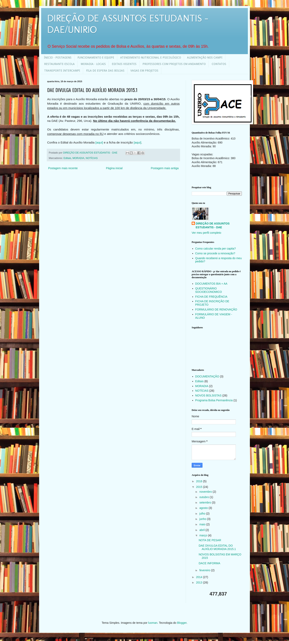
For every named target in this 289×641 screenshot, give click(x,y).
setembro (205, 502)
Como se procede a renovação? (215, 253)
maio (202, 524)
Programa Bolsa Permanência (214, 400)
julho (202, 513)
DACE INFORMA (209, 563)
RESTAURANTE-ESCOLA (59, 64)
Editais (67, 158)
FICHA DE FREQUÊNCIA (211, 296)
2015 (199, 486)
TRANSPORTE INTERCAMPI (62, 70)
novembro (206, 491)
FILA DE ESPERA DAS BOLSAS (105, 70)
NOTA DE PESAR (210, 540)
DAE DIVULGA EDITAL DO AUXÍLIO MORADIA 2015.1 (217, 547)
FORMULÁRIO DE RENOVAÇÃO (216, 309)
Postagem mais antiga (165, 168)
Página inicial (114, 168)
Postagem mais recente (63, 168)
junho (203, 519)
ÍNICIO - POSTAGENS (57, 57)
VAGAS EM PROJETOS (144, 70)
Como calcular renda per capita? (215, 248)
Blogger (181, 622)
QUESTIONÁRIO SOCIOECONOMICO (208, 290)
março (203, 535)
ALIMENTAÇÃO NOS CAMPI (204, 57)
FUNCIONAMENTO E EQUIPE (95, 57)
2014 (199, 577)
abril (202, 530)
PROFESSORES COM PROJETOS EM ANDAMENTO (174, 64)
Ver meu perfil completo (206, 232)
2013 (199, 582)
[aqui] (99, 142)
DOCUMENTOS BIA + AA (211, 283)
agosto (204, 508)
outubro (204, 497)
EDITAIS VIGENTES (124, 64)
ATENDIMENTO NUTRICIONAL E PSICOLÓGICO (150, 57)
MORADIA (78, 158)
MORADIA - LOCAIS (93, 64)
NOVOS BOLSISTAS (208, 395)
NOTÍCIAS (92, 158)
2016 (199, 481)
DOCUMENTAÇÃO (207, 376)
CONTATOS (219, 64)
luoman (152, 622)
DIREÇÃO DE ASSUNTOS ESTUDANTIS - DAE (213, 225)
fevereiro (205, 570)
